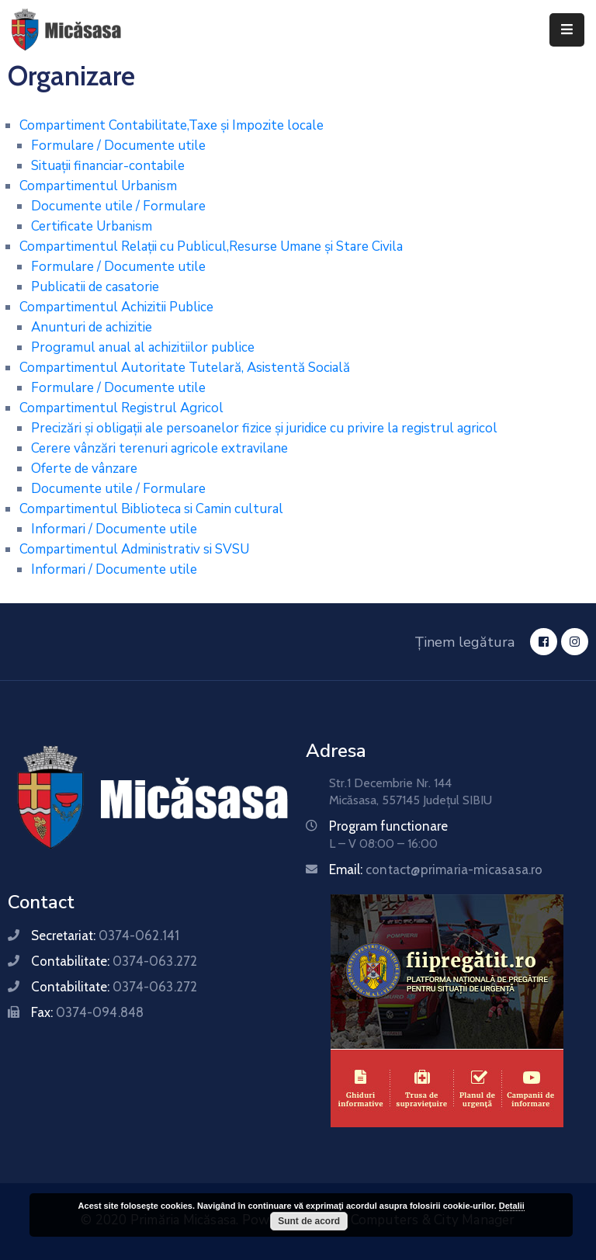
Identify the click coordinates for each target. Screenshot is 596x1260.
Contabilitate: (114, 961)
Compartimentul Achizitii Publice (116, 307)
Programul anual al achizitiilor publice (143, 347)
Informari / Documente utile (114, 529)
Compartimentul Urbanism (98, 186)
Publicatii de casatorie (95, 287)
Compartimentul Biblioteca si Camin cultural (151, 509)
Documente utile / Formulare (118, 206)
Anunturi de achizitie (91, 327)
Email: (436, 869)
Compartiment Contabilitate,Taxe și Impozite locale (171, 125)
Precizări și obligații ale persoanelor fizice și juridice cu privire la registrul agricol (264, 428)
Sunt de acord (309, 1221)
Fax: (87, 1012)
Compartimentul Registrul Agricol (121, 408)
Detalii (512, 1205)
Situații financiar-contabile (108, 166)
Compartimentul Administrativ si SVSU (134, 549)
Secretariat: (105, 935)
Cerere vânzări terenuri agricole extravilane (159, 448)
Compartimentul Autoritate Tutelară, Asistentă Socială (184, 368)
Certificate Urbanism (91, 226)
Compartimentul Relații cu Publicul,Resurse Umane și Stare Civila (211, 246)
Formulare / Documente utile (118, 145)
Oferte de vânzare (84, 468)
